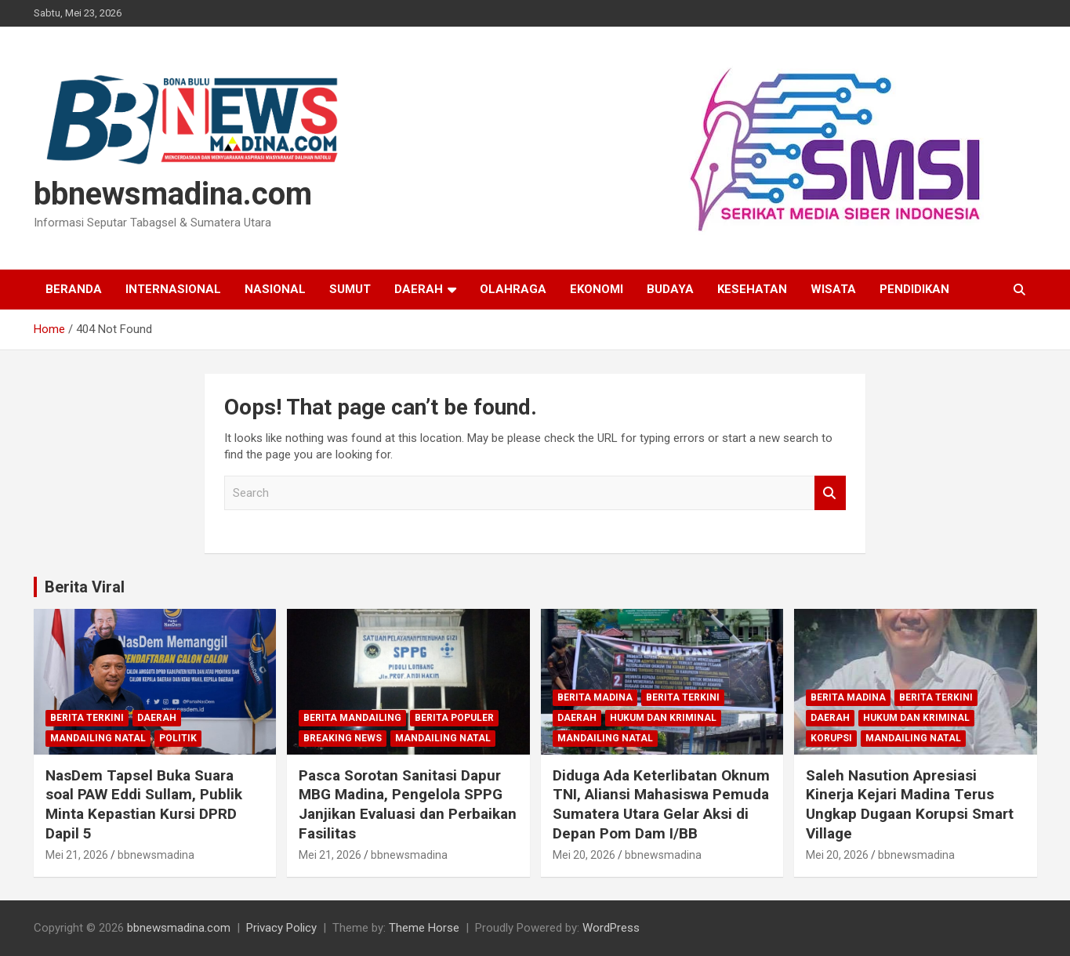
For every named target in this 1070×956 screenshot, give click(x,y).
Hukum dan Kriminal (663, 717)
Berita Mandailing (352, 717)
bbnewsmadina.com (173, 194)
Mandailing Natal (98, 738)
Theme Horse (424, 928)
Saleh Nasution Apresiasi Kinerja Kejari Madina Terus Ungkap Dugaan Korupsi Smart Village (910, 804)
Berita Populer (454, 717)
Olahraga (513, 289)
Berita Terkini (87, 717)
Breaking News (342, 738)
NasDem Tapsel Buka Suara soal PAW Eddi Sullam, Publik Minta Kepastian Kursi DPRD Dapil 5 (143, 804)
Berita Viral (85, 587)
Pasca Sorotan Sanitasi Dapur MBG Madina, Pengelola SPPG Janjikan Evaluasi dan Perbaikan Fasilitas (408, 804)
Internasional (173, 289)
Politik (178, 738)
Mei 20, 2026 (584, 855)
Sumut (350, 289)
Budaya (670, 289)
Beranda (73, 289)
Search (830, 493)
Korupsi (831, 738)
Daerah (418, 289)
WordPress (611, 928)
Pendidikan (914, 289)
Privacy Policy (281, 928)
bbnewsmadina (156, 855)
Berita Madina (595, 697)
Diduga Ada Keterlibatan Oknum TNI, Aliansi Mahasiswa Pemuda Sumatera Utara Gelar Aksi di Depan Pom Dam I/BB (661, 804)
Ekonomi (596, 289)
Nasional (275, 289)
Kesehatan (752, 289)
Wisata (833, 289)
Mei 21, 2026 (76, 855)
